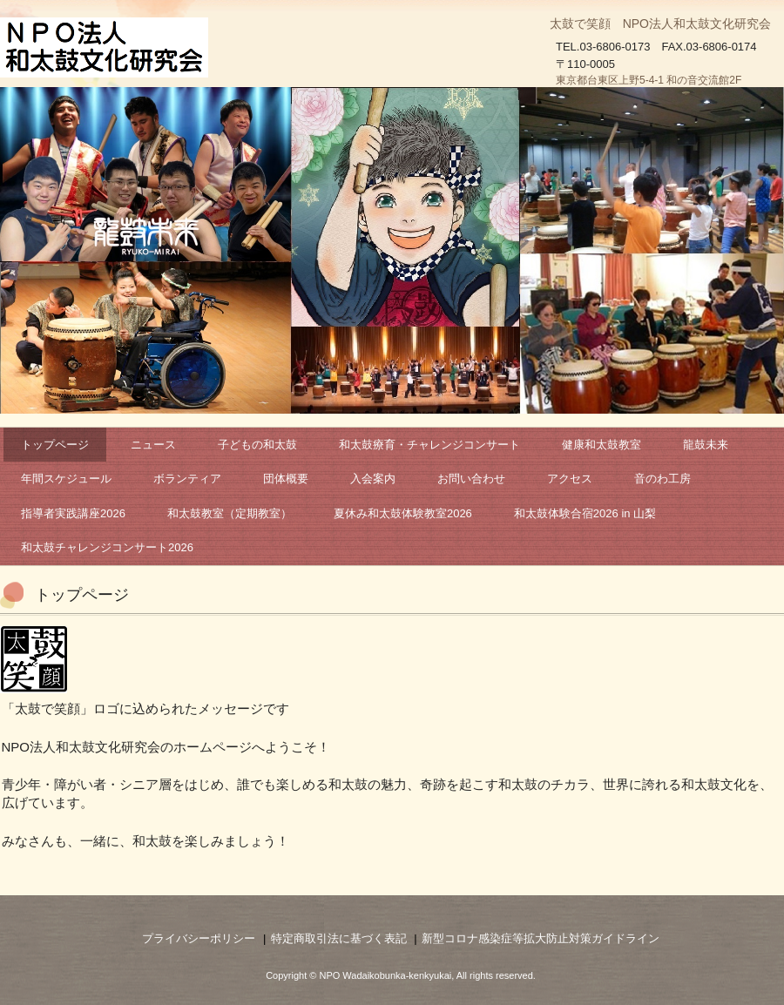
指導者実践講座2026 (73, 513)
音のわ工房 (662, 478)
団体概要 (285, 478)
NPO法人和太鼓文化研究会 (107, 47)
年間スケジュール (66, 478)
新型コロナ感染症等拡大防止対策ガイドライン (540, 938)
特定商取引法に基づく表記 (339, 938)
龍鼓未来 (705, 444)
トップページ (55, 444)
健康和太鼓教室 (601, 444)
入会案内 (372, 478)
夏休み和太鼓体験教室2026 (403, 513)
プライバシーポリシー (198, 938)
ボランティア (187, 478)
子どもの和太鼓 (257, 444)
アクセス (569, 478)
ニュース (153, 444)
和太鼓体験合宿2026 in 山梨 (585, 513)
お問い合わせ (471, 478)
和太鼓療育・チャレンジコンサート (429, 444)
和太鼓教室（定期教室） (229, 513)
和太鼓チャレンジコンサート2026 (107, 547)
